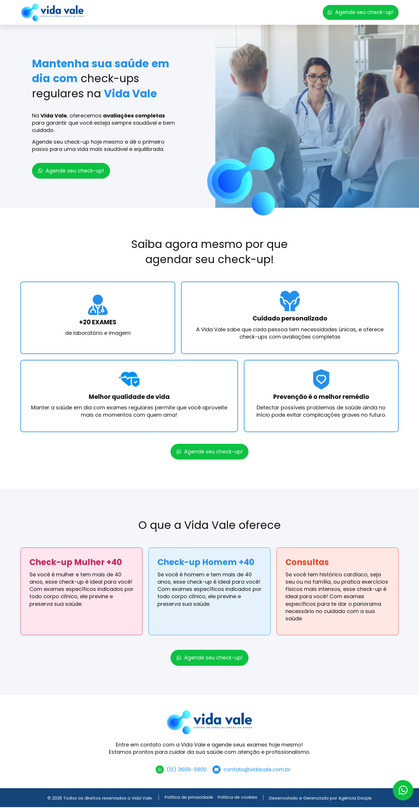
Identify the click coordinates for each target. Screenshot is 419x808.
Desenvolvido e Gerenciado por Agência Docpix (321, 799)
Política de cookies (238, 798)
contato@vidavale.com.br (257, 770)
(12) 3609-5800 (187, 770)
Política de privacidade (188, 798)
